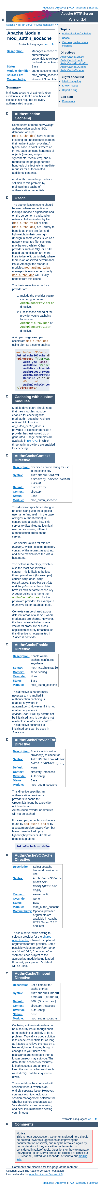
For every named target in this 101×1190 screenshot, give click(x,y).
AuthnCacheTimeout (72, 70)
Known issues (70, 85)
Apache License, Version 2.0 (45, 1174)
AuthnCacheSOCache (73, 66)
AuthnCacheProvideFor (74, 63)
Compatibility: (16, 79)
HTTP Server (25, 24)
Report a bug (69, 90)
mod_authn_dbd (24, 136)
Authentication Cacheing (76, 33)
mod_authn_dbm (24, 227)
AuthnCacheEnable (71, 60)
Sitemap (93, 7)
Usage (66, 37)
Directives (60, 7)
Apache (10, 24)
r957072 (32, 440)
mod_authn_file (25, 223)
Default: (18, 487)
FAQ (71, 7)
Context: (19, 491)
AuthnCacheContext (72, 56)
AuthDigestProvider (35, 327)
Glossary (81, 7)
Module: (18, 500)
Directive (22, 460)
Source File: (15, 75)
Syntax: (18, 475)
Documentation (45, 24)
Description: (15, 51)
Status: (11, 66)
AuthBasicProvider (34, 323)
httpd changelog (71, 81)
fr (53, 44)
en (47, 44)
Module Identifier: (19, 70)
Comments (68, 101)
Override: (19, 676)
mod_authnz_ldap (37, 267)
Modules (48, 7)
